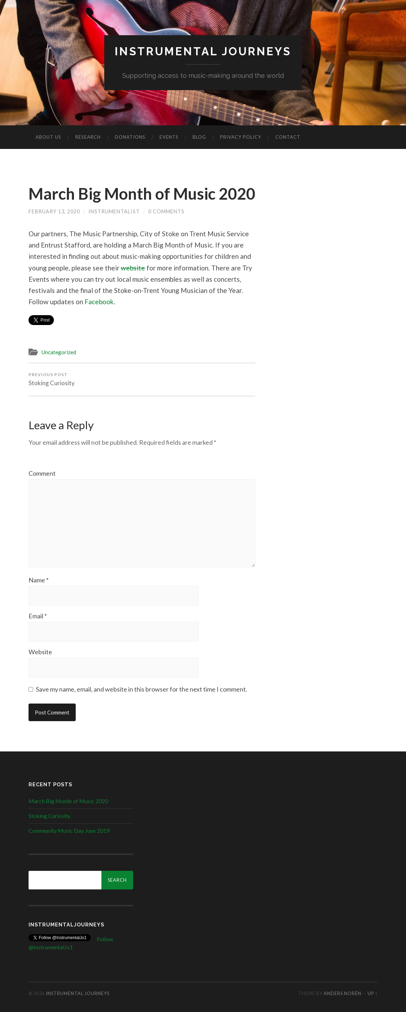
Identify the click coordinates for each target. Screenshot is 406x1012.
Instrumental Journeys (203, 51)
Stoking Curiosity (52, 379)
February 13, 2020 (54, 211)
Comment (42, 473)
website (133, 268)
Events (169, 137)
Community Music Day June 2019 (69, 830)
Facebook (99, 302)
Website (40, 652)
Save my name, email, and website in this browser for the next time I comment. (141, 689)
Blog (199, 137)
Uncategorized (58, 352)
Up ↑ (372, 993)
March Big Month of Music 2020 (142, 193)
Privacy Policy (240, 137)
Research (88, 137)
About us (48, 137)
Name (39, 580)
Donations (130, 137)
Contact (287, 137)
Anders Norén (342, 993)
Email (38, 616)
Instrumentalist (114, 211)
